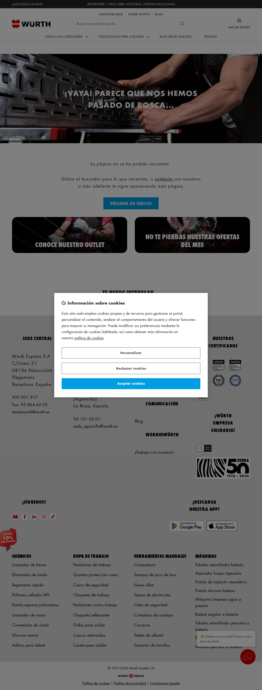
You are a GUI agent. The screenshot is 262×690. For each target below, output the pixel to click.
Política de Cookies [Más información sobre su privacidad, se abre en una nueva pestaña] (89, 337)
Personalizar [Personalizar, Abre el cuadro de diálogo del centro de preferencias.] (131, 353)
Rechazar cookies (131, 368)
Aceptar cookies (131, 383)
